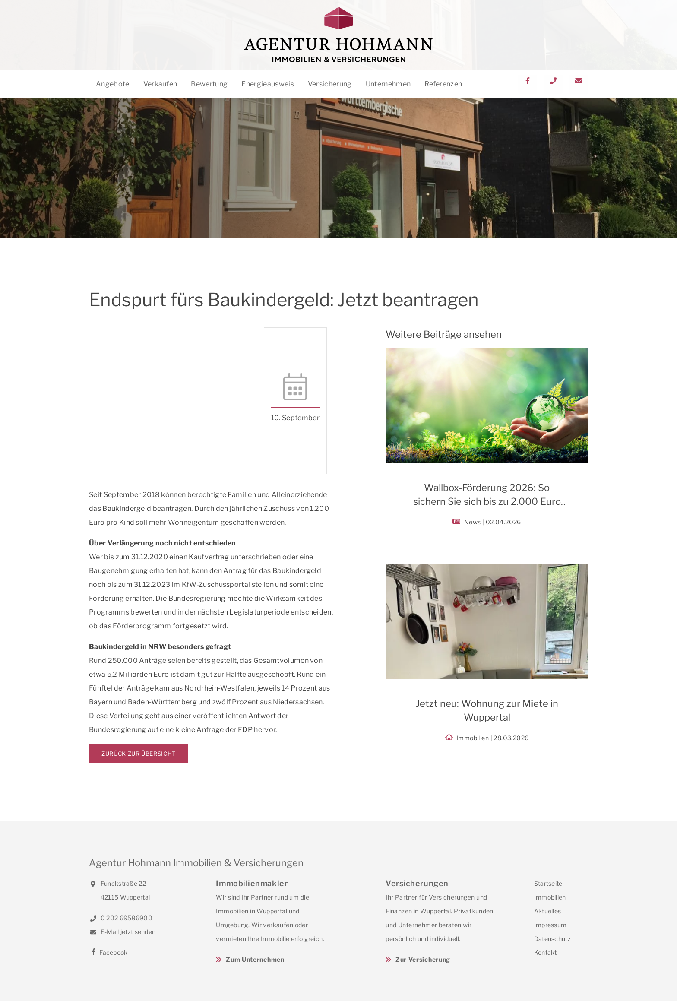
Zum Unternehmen (255, 959)
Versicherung (330, 84)
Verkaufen (160, 84)
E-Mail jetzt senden (122, 931)
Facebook (108, 952)
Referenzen (443, 84)
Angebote (113, 84)
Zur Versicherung (422, 959)
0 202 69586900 (120, 918)
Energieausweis (267, 84)
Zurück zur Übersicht (138, 753)
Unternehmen (388, 84)
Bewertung (209, 84)
